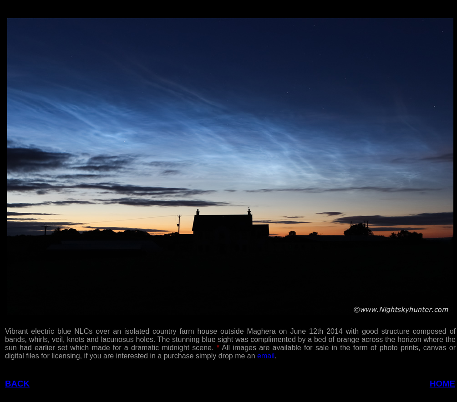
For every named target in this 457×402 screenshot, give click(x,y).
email (265, 356)
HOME (442, 383)
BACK (17, 383)
